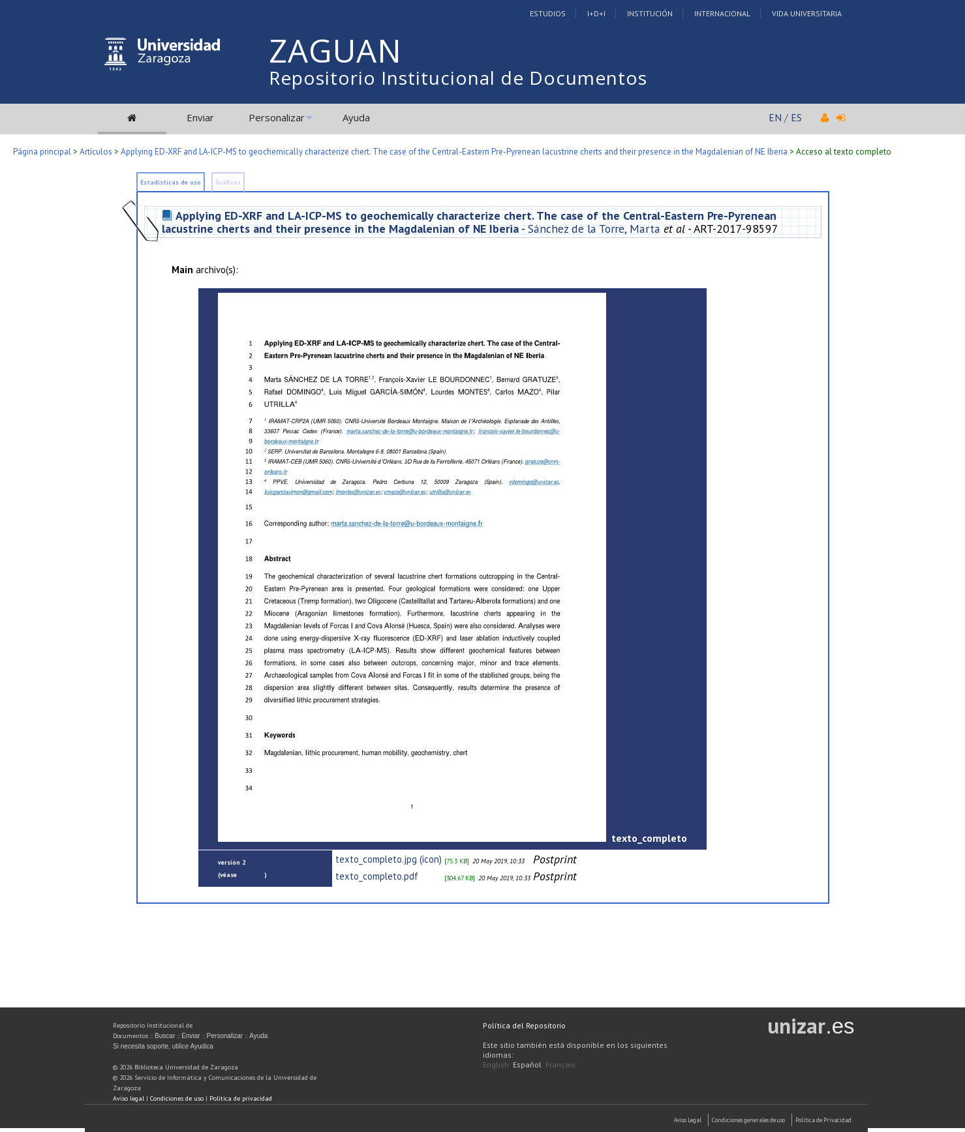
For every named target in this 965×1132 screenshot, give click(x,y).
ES (796, 117)
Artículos (96, 151)
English (496, 1064)
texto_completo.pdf (376, 876)
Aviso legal (128, 1098)
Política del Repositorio (524, 1025)
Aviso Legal (687, 1120)
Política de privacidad (240, 1098)
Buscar (165, 1035)
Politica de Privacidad (823, 1120)
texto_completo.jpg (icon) (388, 859)
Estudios (548, 13)
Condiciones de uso (177, 1098)
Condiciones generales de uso (748, 1120)
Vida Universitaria (807, 13)
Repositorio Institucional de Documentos (458, 77)
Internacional (722, 13)
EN (775, 117)
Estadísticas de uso (170, 182)
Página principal (42, 151)
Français (560, 1064)
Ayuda (356, 117)
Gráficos (228, 182)
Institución (650, 13)
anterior (251, 875)
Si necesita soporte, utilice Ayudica (163, 1046)
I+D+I (596, 13)
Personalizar (277, 117)
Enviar (200, 117)
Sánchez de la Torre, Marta (594, 228)
